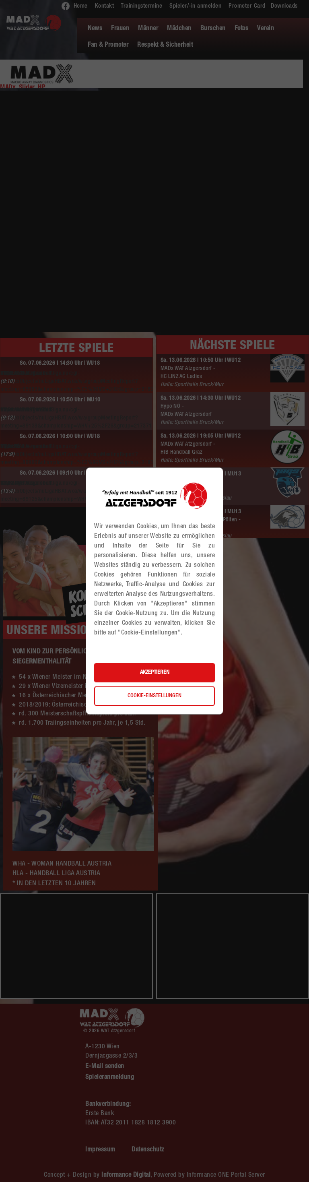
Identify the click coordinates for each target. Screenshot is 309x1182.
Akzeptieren (154, 673)
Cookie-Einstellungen (154, 696)
